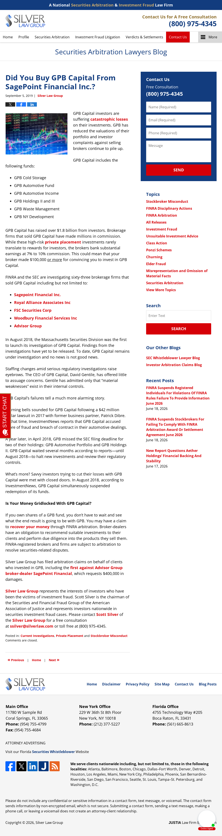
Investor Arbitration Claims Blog (174, 364)
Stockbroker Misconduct (109, 636)
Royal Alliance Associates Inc (42, 302)
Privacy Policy (137, 684)
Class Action (156, 243)
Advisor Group (28, 325)
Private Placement (69, 636)
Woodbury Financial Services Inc (45, 318)
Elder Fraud (156, 263)
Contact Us (178, 37)
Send (178, 169)
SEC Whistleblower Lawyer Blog (173, 358)
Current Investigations (37, 636)
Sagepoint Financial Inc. (37, 294)
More (213, 37)
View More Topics (161, 289)
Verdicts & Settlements (144, 37)
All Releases (156, 222)
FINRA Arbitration (161, 215)
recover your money (29, 526)
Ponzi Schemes (159, 250)
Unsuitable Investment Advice (172, 236)
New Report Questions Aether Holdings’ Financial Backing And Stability (173, 455)
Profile (23, 37)
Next (54, 659)
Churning (154, 257)
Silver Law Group (49, 822)
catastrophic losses (109, 119)
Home (8, 37)
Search (178, 328)
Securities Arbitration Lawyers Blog (25, 21)
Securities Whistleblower (53, 751)
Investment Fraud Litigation (97, 37)
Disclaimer (111, 684)
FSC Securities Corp (32, 310)
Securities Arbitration (52, 37)
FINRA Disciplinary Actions (169, 208)
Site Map (162, 684)
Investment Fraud (161, 229)
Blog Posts (208, 684)
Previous (16, 659)
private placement (63, 242)
